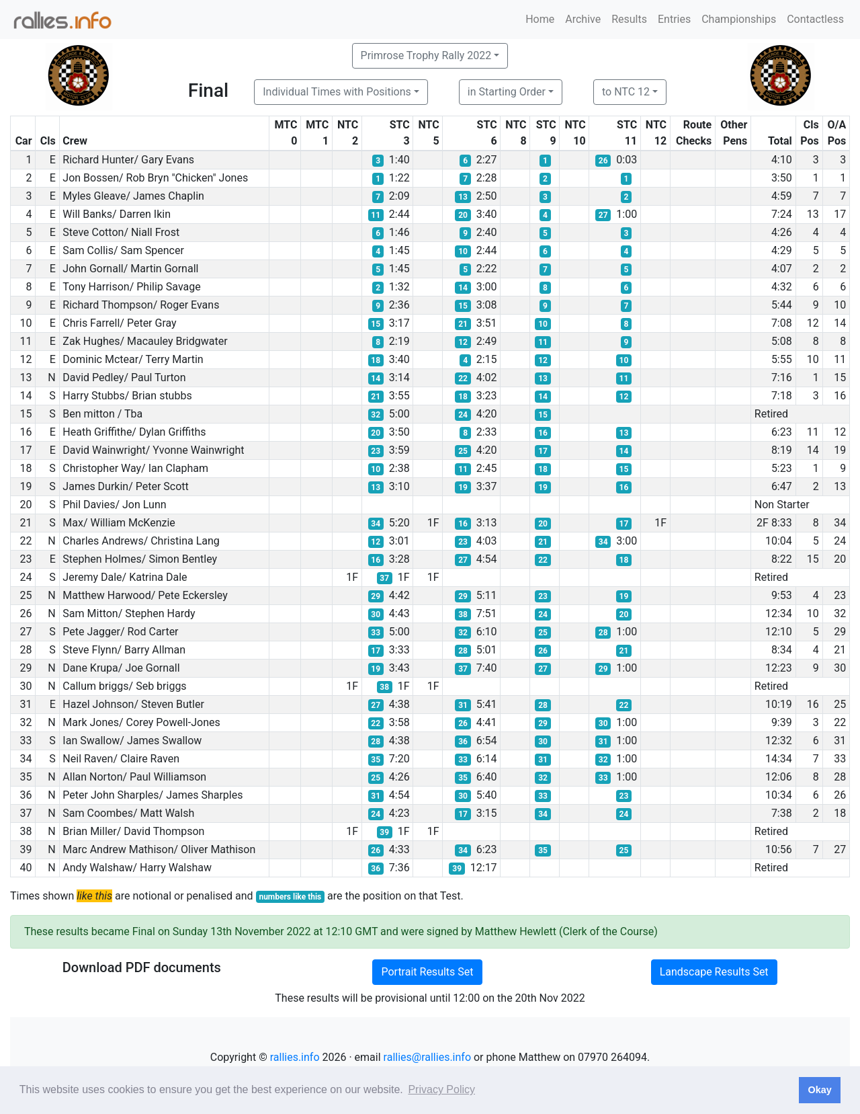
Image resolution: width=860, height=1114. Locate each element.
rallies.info (295, 1057)
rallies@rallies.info (427, 1057)
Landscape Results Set (714, 971)
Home (539, 19)
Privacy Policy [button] (441, 1089)
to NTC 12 (626, 91)
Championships (738, 19)
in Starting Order (507, 91)
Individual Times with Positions (337, 91)
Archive (583, 19)
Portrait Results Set (427, 971)
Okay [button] (819, 1089)
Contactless (815, 19)
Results (629, 19)
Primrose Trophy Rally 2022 (426, 55)
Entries (674, 19)
